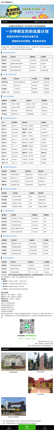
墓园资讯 (43, 21)
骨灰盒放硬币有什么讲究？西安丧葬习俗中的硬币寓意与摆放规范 (23, 421)
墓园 (40, 21)
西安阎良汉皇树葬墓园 (13, 417)
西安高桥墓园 (40, 394)
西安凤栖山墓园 (40, 371)
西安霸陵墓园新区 (13, 372)
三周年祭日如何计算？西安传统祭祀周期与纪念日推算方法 (21, 423)
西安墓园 (48, 21)
